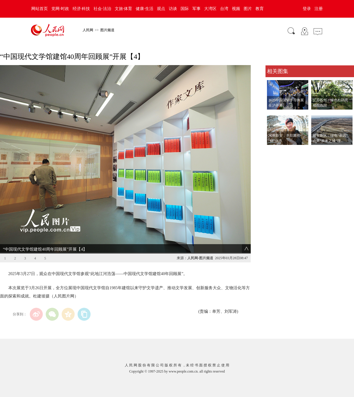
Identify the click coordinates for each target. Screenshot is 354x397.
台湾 (224, 8)
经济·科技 (81, 8)
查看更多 (274, 151)
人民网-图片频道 (200, 258)
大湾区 (210, 8)
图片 (248, 8)
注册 (318, 8)
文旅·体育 (123, 8)
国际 (185, 8)
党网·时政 (60, 8)
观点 (161, 8)
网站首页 (39, 8)
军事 (196, 8)
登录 (307, 8)
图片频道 (107, 30)
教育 (259, 8)
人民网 (88, 30)
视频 (236, 8)
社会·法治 (102, 8)
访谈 (173, 8)
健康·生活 (144, 8)
